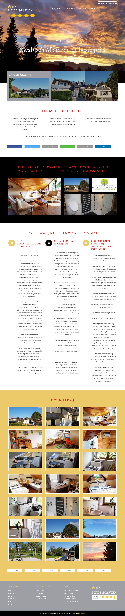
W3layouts (81, 613)
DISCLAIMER (69, 8)
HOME (44, 8)
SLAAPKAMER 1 (41, 593)
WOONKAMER (40, 591)
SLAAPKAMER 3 (41, 599)
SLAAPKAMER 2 (41, 596)
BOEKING (83, 8)
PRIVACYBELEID (13, 599)
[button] (14, 146)
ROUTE (94, 8)
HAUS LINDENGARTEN (21, 9)
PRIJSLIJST (55, 8)
